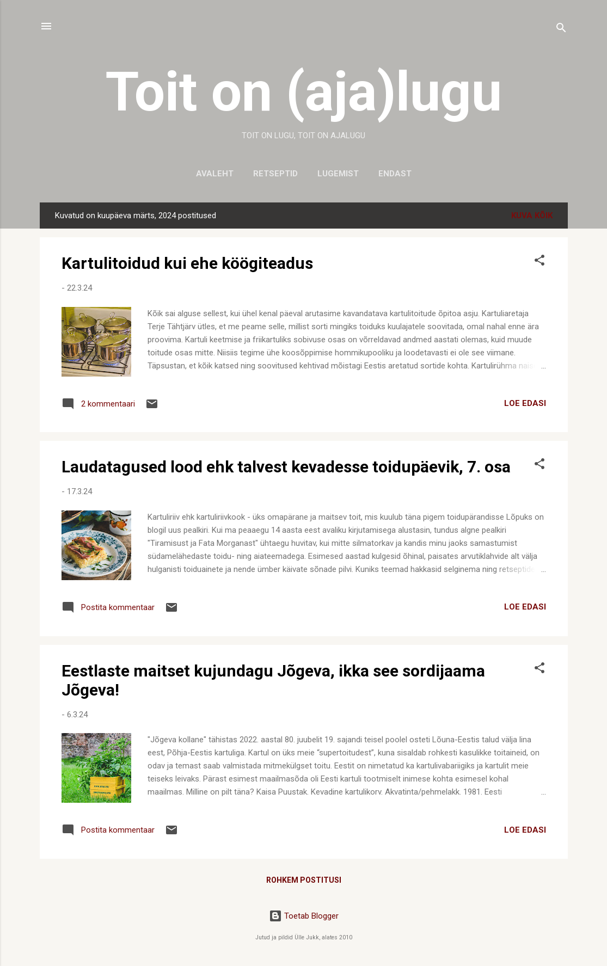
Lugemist (338, 174)
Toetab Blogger (304, 916)
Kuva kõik (532, 215)
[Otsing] (561, 29)
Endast (395, 174)
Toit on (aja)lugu (304, 92)
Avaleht (215, 174)
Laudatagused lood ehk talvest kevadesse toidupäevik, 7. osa (286, 466)
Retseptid (275, 174)
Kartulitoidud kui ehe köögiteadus (187, 263)
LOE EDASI (525, 403)
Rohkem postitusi (303, 880)
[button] (539, 262)
